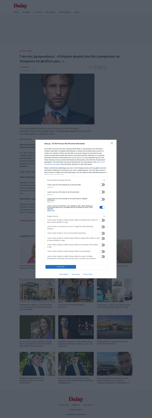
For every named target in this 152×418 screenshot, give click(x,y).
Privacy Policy (87, 274)
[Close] (113, 144)
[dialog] (76, 209)
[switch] (102, 184)
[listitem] (76, 180)
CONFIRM (61, 267)
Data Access (76, 274)
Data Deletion (64, 274)
